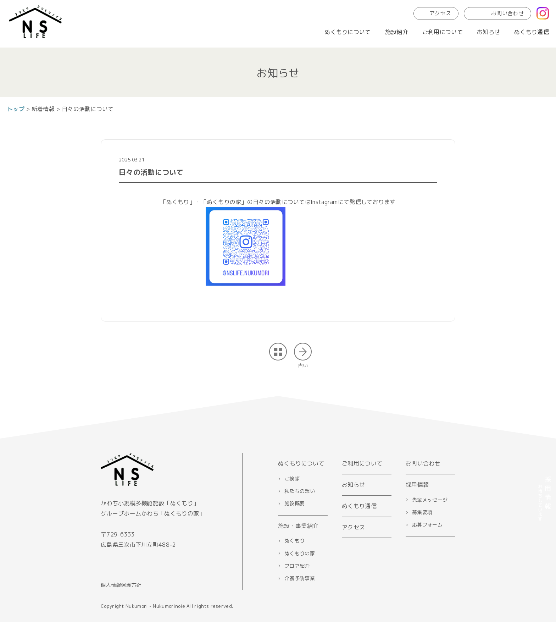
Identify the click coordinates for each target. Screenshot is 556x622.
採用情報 (417, 485)
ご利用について (442, 32)
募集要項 (422, 512)
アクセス (436, 13)
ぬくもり (294, 540)
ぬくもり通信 (531, 32)
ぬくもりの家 (299, 553)
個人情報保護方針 (121, 585)
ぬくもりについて (347, 32)
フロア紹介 (297, 565)
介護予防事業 (299, 578)
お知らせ (488, 32)
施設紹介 (396, 32)
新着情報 (43, 109)
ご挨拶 (292, 478)
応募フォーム (427, 524)
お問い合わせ (497, 13)
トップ (15, 109)
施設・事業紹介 (298, 526)
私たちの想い (299, 491)
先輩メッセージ (429, 499)
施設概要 (294, 503)
